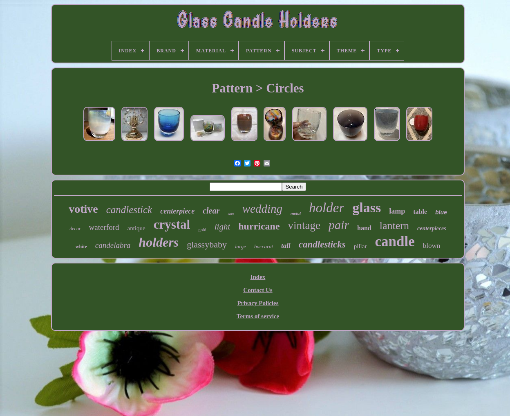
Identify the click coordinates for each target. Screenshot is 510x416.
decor (75, 229)
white (81, 247)
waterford (104, 227)
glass (366, 207)
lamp (397, 211)
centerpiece (177, 211)
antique (136, 228)
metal (296, 213)
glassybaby (207, 244)
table (420, 211)
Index (258, 277)
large (240, 246)
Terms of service (258, 316)
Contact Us (257, 290)
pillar (360, 246)
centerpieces (431, 228)
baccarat (263, 246)
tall (286, 246)
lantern (394, 226)
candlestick (129, 209)
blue (441, 212)
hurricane (259, 226)
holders (159, 242)
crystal (172, 224)
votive (83, 208)
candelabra (113, 245)
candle (394, 242)
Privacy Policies (257, 303)
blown (432, 246)
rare (231, 213)
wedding (262, 208)
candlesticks (322, 244)
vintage (304, 225)
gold (202, 229)
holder (326, 207)
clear (211, 210)
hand (364, 228)
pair (339, 225)
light (222, 227)
